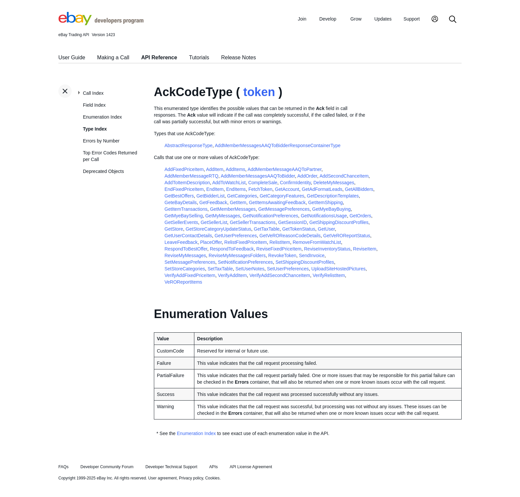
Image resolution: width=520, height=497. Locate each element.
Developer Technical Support (171, 467)
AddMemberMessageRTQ (191, 176)
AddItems (235, 169)
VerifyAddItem (232, 275)
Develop (327, 19)
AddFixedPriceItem (184, 169)
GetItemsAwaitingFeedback (277, 202)
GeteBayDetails (180, 202)
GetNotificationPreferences (270, 215)
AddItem (214, 169)
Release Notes (238, 57)
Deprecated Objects (103, 171)
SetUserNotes (249, 268)
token (259, 92)
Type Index (95, 129)
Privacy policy (191, 478)
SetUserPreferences (288, 268)
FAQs (63, 467)
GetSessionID (292, 222)
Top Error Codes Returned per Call (110, 156)
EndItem (215, 189)
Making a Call (113, 57)
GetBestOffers (179, 195)
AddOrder (307, 176)
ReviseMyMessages (185, 255)
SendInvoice (311, 255)
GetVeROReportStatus (346, 235)
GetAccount (287, 189)
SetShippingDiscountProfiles (305, 262)
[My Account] (434, 20)
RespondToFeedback (232, 248)
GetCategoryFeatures (282, 195)
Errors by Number (101, 140)
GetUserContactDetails (188, 235)
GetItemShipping (325, 202)
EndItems (236, 189)
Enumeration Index (102, 117)
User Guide (71, 57)
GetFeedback (213, 202)
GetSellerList (214, 222)
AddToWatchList (229, 182)
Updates (383, 19)
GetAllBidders (359, 189)
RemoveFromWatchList (317, 242)
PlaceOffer (211, 242)
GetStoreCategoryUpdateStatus (218, 229)
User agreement (162, 478)
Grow (356, 19)
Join (302, 19)
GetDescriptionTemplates (332, 195)
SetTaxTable (220, 268)
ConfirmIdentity (295, 182)
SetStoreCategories (184, 268)
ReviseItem (364, 248)
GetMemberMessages (233, 209)
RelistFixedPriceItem (245, 242)
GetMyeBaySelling (183, 215)
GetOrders (360, 215)
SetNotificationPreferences (245, 262)
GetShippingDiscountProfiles (338, 222)
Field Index (94, 105)
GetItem (238, 202)
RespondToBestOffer (185, 248)
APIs (213, 467)
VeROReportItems (183, 282)
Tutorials (199, 57)
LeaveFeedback (181, 242)
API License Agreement (250, 467)
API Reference (159, 57)
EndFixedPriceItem (184, 189)
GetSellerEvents (181, 222)
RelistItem (279, 242)
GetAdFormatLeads (322, 189)
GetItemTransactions (185, 209)
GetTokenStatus (298, 229)
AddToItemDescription (187, 182)
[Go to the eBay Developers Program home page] (101, 23)
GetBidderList (210, 195)
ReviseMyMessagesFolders (237, 255)
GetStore (173, 229)
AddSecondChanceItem (343, 176)
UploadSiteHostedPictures (338, 268)
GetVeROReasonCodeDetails (289, 235)
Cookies (212, 478)
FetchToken (260, 189)
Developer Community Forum (107, 467)
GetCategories (242, 195)
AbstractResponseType (188, 145)
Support (412, 19)
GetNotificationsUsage (324, 215)
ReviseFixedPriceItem (278, 248)
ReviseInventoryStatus (327, 248)
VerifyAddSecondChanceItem (279, 275)
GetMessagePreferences (284, 209)
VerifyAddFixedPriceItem (189, 275)
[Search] (452, 20)
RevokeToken (282, 255)
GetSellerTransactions (253, 222)
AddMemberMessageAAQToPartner (285, 169)
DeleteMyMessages (333, 182)
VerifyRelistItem (329, 275)
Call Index (93, 93)
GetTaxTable (267, 229)
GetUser (326, 229)
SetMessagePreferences (189, 262)
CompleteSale (262, 182)
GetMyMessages (222, 215)
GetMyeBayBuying (331, 209)
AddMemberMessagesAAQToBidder (258, 176)
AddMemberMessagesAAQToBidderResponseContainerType (278, 145)
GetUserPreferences (236, 235)
